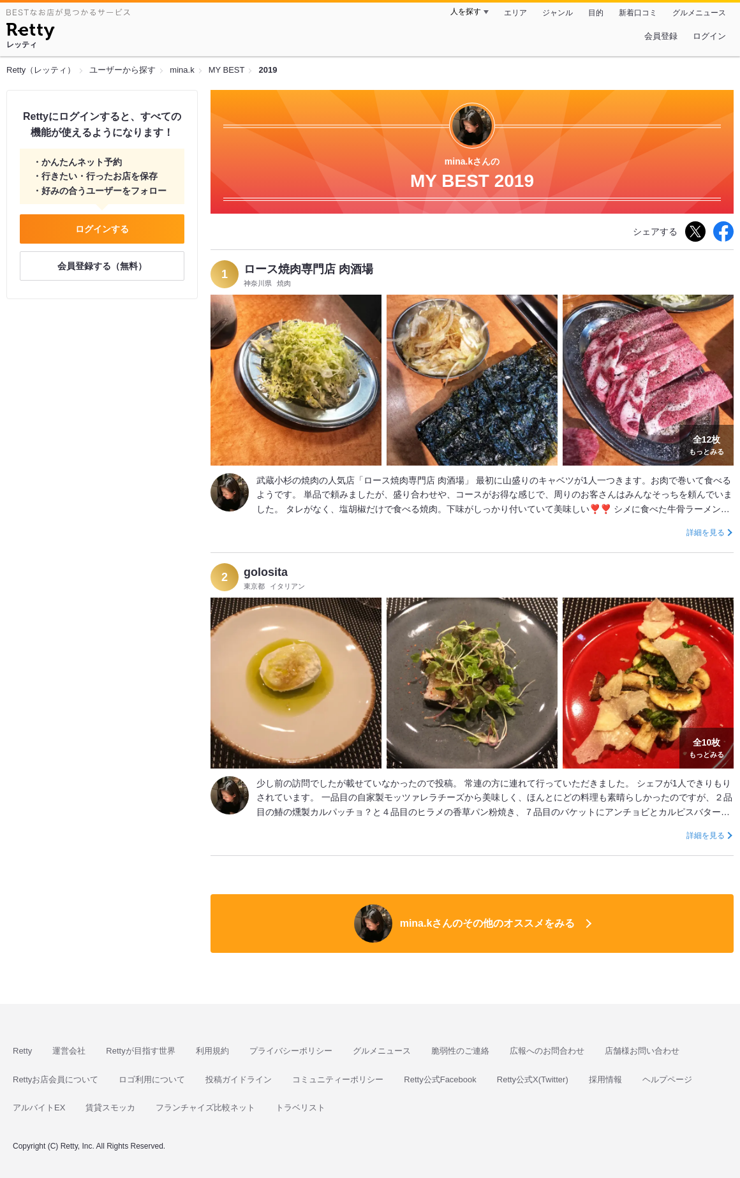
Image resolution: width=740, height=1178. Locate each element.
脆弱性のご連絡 (460, 1051)
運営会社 (68, 1051)
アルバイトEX (39, 1107)
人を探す (465, 11)
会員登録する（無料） (102, 266)
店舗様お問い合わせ (642, 1051)
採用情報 (605, 1079)
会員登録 (660, 36)
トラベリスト (300, 1107)
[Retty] (30, 33)
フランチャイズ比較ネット (205, 1107)
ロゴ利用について (152, 1079)
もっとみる (706, 443)
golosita (266, 572)
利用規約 (212, 1051)
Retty (22, 1051)
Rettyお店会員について (55, 1079)
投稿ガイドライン (238, 1079)
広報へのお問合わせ (547, 1051)
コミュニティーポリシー (337, 1079)
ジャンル (557, 12)
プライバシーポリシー (290, 1051)
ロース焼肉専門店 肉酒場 (308, 269)
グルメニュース (699, 12)
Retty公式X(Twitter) (532, 1079)
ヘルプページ (667, 1079)
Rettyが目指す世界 (140, 1051)
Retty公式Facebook (440, 1079)
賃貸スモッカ (110, 1107)
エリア (515, 12)
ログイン (709, 36)
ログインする (102, 229)
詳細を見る (705, 532)
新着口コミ (638, 12)
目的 (595, 12)
